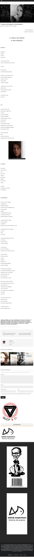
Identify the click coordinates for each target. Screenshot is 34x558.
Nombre (2, 386)
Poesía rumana (17, 326)
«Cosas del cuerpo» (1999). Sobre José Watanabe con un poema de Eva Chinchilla (24, 333)
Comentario (3, 374)
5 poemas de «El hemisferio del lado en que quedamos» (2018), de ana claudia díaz (9, 333)
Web (18, 390)
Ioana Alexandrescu (4, 326)
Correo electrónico (4, 390)
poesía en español (11, 326)
